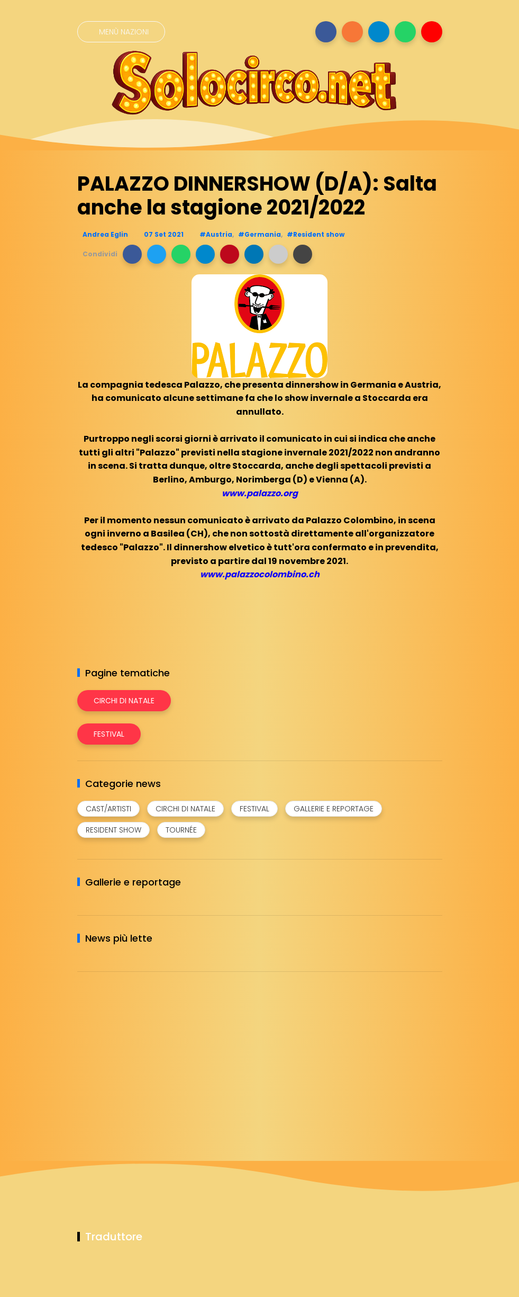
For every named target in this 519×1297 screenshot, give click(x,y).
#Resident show (315, 234)
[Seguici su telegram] (378, 31)
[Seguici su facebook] (325, 31)
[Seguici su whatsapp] (405, 31)
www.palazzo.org (260, 493)
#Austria (215, 234)
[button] (132, 254)
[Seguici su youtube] (431, 31)
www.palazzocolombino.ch (260, 574)
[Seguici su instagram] (352, 31)
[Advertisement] (156, 1054)
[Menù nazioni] (121, 31)
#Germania (259, 234)
